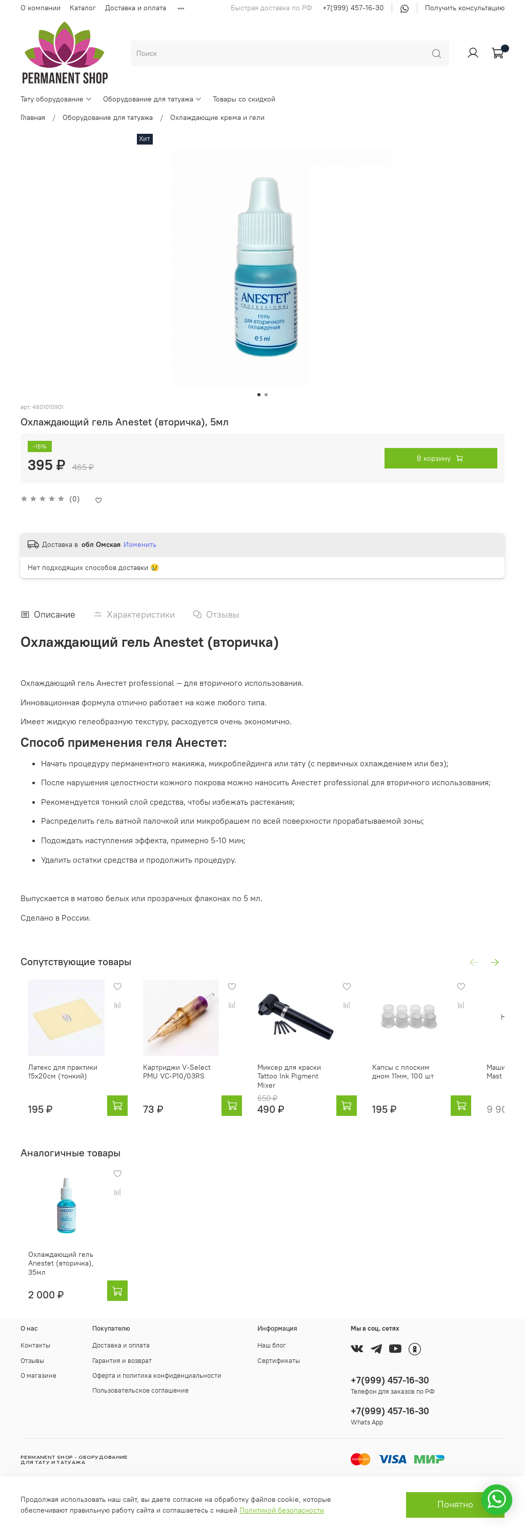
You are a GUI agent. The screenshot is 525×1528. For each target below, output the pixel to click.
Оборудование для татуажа (152, 99)
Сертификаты (278, 1360)
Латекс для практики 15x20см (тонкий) (55, 1082)
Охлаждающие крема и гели (217, 117)
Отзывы (32, 1360)
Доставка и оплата (135, 7)
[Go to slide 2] (266, 394)
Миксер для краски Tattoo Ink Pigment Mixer (313, 1082)
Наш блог (271, 1346)
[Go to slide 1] (258, 394)
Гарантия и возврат (122, 1360)
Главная (33, 117)
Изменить (140, 544)
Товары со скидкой (244, 99)
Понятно (455, 1504)
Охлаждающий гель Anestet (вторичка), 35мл (63, 1270)
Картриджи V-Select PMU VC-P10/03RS (188, 1082)
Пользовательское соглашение (140, 1391)
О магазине (38, 1375)
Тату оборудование (56, 99)
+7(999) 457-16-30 (353, 7)
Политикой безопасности (281, 1510)
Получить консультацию (464, 7)
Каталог (83, 7)
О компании (40, 7)
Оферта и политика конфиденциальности (156, 1375)
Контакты (35, 1346)
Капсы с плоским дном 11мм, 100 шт (433, 1082)
